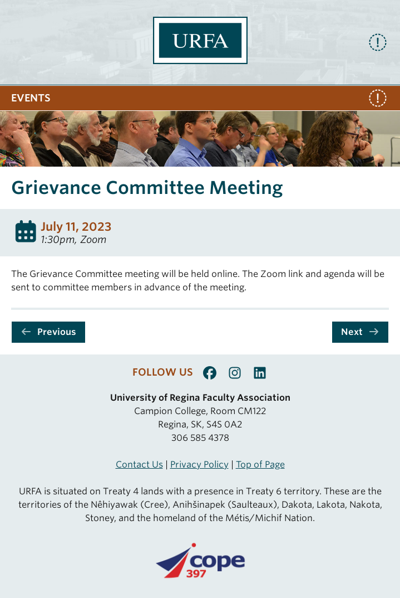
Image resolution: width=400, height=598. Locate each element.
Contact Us (139, 464)
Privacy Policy (199, 464)
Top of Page (260, 464)
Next (360, 332)
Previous (48, 332)
